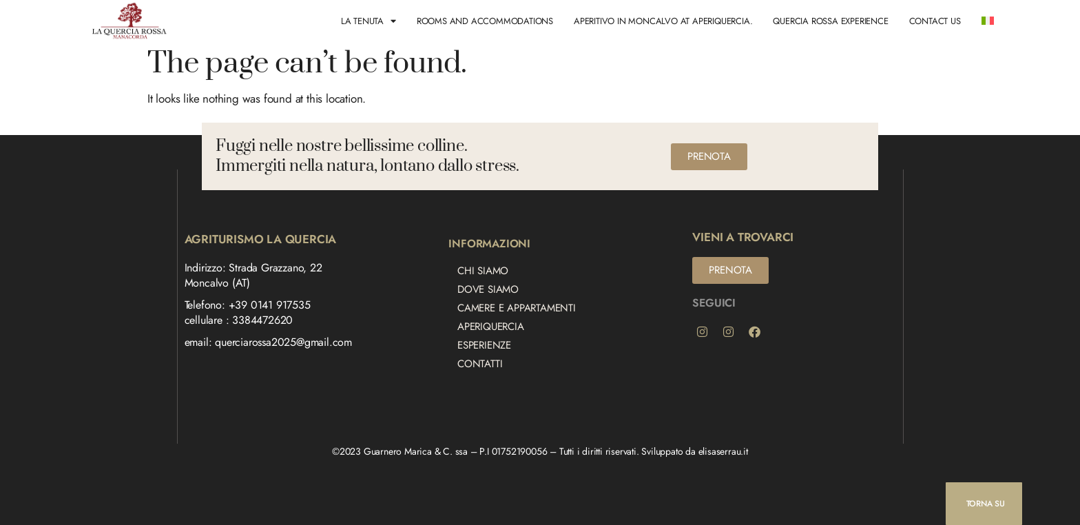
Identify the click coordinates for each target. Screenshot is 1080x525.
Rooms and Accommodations (485, 21)
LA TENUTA (368, 21)
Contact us (935, 21)
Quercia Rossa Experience (830, 21)
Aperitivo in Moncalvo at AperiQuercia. (663, 21)
